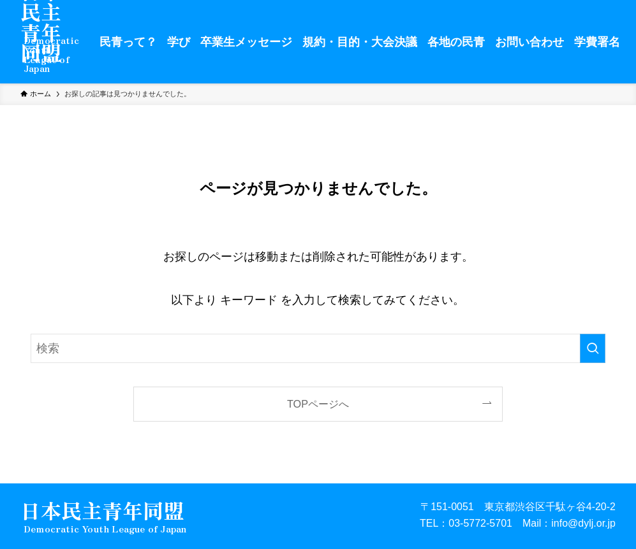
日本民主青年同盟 (102, 511)
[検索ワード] (318, 348)
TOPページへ (318, 404)
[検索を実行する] (592, 348)
